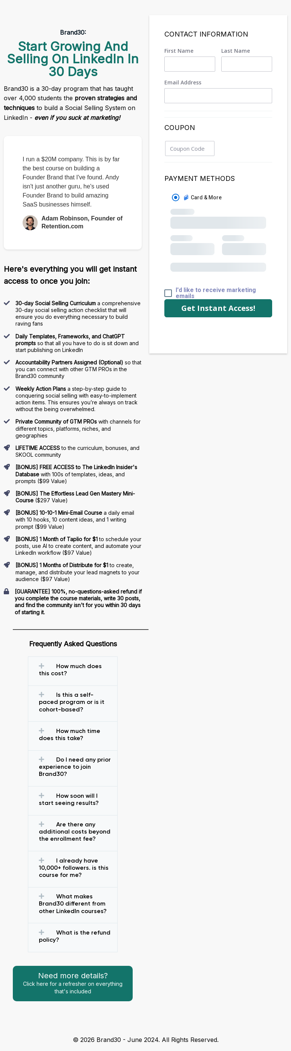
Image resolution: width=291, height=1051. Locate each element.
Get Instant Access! (218, 308)
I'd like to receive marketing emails (216, 293)
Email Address (182, 82)
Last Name (235, 50)
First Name (178, 50)
